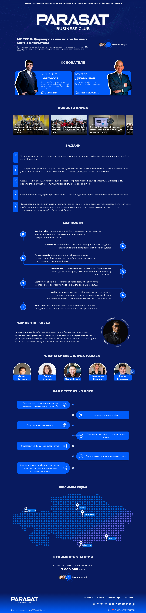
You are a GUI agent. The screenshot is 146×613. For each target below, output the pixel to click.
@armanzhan (51, 93)
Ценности (68, 3)
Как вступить (93, 3)
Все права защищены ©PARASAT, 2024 (28, 610)
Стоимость (117, 3)
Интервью (88, 598)
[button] (133, 371)
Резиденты (80, 3)
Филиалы (105, 3)
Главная (27, 3)
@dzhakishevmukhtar (88, 93)
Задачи (59, 3)
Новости (50, 3)
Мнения (100, 598)
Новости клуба (114, 598)
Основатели (38, 3)
